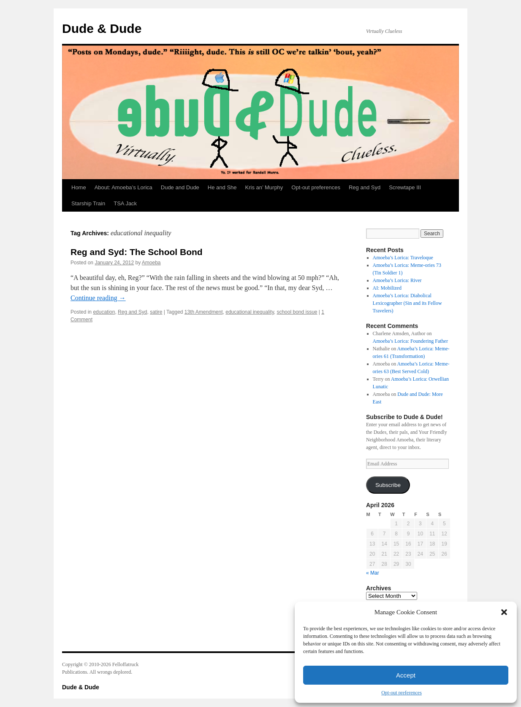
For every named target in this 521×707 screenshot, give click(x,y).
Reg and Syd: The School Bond (137, 252)
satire (156, 312)
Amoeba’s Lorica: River (397, 280)
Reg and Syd (364, 187)
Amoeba (151, 263)
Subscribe (388, 485)
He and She (222, 187)
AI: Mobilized (387, 288)
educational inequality (249, 312)
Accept (405, 675)
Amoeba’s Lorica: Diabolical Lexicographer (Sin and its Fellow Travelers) (407, 303)
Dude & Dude (101, 28)
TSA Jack (125, 203)
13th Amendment (204, 312)
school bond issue (297, 312)
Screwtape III (405, 187)
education (104, 312)
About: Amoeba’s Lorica (123, 187)
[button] (504, 612)
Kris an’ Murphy (264, 187)
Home (78, 187)
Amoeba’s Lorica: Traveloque (403, 258)
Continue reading (98, 297)
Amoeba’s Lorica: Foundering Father (410, 341)
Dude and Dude (180, 187)
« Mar (372, 573)
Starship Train (88, 203)
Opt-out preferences (401, 693)
